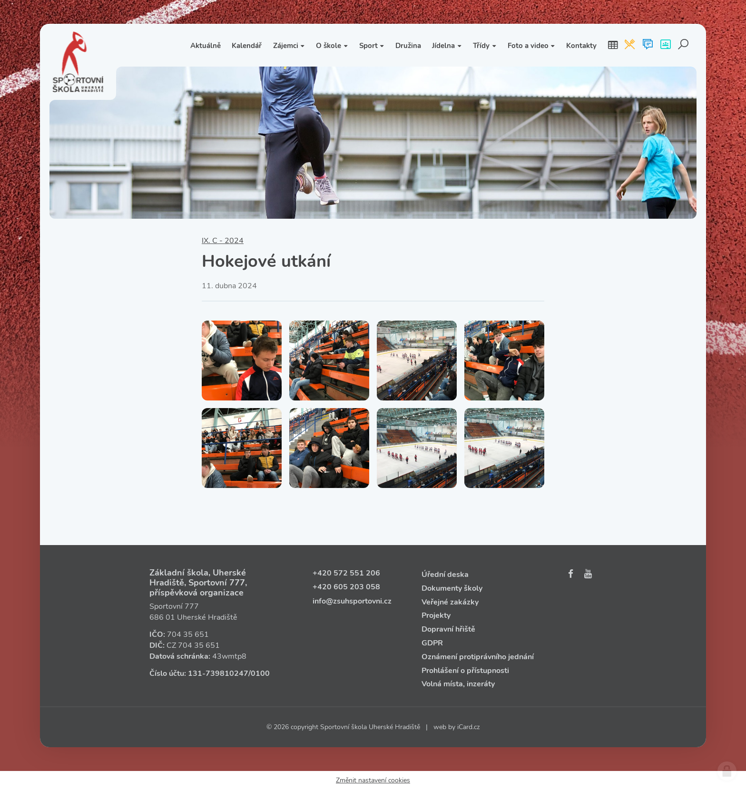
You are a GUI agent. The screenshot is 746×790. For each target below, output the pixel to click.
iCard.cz (468, 726)
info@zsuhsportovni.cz (352, 601)
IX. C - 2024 (223, 240)
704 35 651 (188, 634)
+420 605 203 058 (346, 587)
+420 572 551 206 (346, 573)
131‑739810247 (218, 673)
